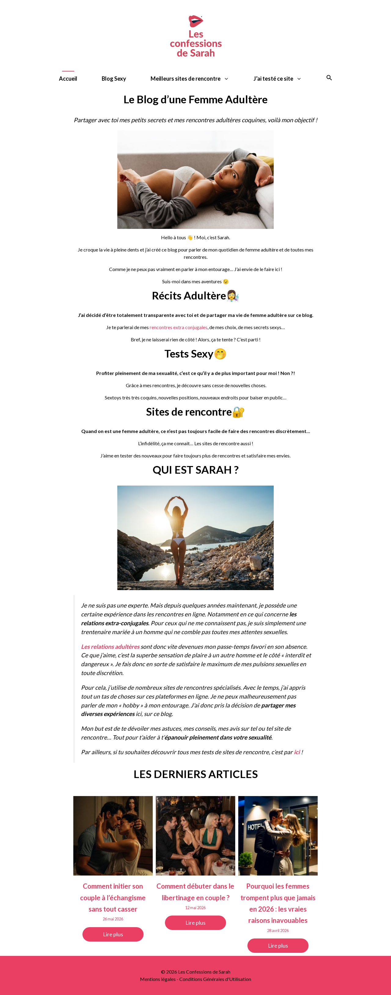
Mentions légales (158, 979)
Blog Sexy (114, 78)
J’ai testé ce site (284, 78)
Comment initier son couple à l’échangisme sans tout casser (113, 897)
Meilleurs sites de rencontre (196, 78)
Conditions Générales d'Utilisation (215, 979)
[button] (329, 78)
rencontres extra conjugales (178, 327)
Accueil (68, 78)
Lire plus (113, 934)
